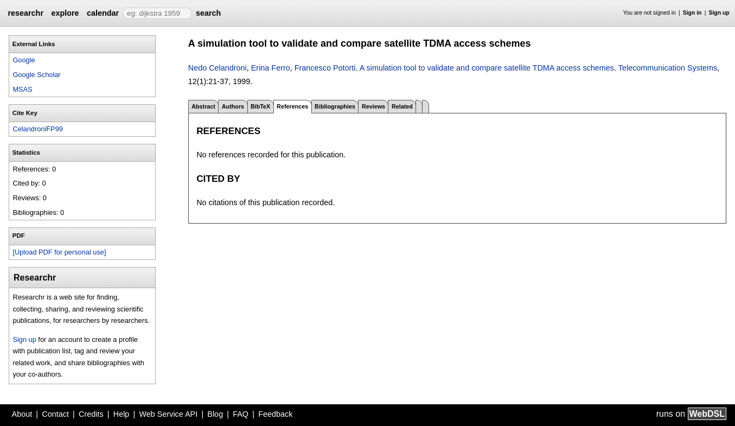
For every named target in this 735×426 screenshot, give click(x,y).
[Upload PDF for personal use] (59, 252)
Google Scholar (36, 75)
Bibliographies (335, 106)
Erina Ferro (270, 67)
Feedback (275, 414)
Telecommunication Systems (667, 67)
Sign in (692, 13)
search (208, 13)
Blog (215, 414)
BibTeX (260, 106)
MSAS (22, 89)
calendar (103, 13)
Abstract (203, 106)
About (22, 414)
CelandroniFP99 (37, 129)
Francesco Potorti (325, 67)
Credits (91, 414)
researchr (25, 13)
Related (402, 106)
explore (65, 13)
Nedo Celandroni (217, 67)
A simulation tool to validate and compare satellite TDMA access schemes (487, 67)
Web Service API (168, 414)
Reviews (373, 106)
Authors (233, 106)
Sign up (719, 13)
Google (23, 60)
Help (121, 414)
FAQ (240, 414)
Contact (55, 414)
